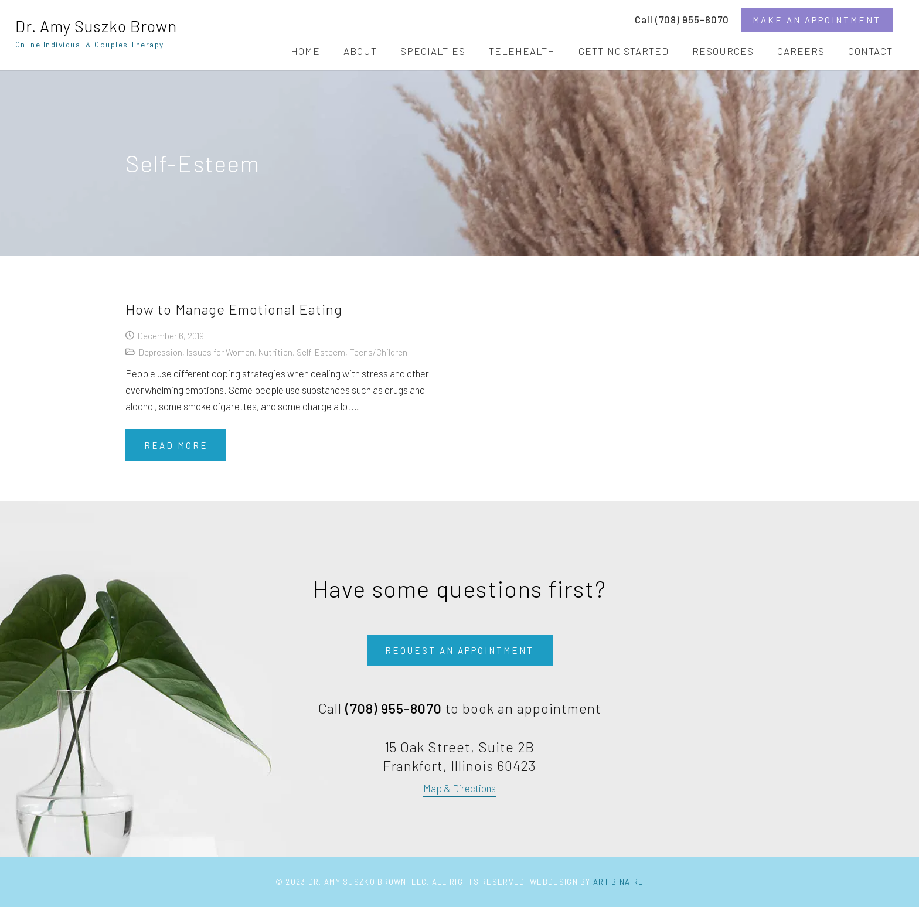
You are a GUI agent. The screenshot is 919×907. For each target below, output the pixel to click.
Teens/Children (378, 352)
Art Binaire (618, 881)
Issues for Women (220, 352)
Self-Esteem (321, 352)
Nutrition (275, 352)
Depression (160, 352)
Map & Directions (459, 788)
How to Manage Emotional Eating (233, 309)
